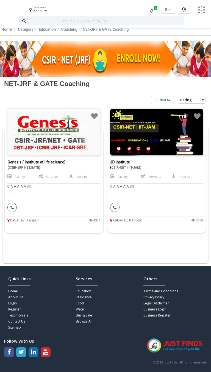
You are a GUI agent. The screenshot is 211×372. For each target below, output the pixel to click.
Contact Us (16, 321)
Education (83, 291)
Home (6, 29)
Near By (162, 100)
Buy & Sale (84, 315)
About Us (15, 297)
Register (14, 309)
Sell (168, 9)
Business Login (154, 309)
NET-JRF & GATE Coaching (106, 29)
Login (12, 303)
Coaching (69, 29)
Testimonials (18, 315)
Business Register (157, 315)
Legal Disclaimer (156, 303)
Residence (84, 297)
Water (80, 309)
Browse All (84, 321)
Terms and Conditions (160, 291)
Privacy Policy (153, 297)
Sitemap (14, 327)
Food (80, 303)
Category (26, 29)
